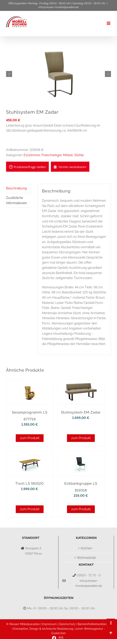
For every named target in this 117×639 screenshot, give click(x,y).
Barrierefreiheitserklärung (94, 624)
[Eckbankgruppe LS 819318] (81, 456)
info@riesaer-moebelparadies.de (59, 7)
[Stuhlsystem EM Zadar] (81, 385)
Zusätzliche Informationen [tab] (16, 200)
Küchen (86, 548)
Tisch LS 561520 (29, 483)
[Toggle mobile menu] (109, 23)
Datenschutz (67, 624)
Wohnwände (86, 558)
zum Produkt (29, 438)
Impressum (49, 624)
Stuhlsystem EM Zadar (81, 412)
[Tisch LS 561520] (29, 456)
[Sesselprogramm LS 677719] (29, 385)
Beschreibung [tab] (16, 188)
